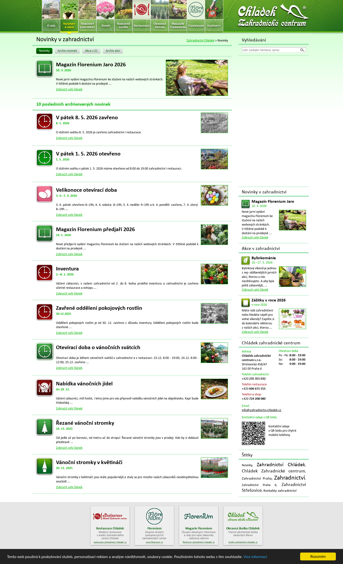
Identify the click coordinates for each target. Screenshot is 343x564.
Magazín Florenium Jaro (273, 201)
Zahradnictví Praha (257, 479)
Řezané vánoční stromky (85, 423)
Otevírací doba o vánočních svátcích (98, 348)
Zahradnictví (289, 478)
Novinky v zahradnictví (264, 192)
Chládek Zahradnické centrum (273, 471)
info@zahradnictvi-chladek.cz (261, 410)
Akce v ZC (91, 51)
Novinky (44, 51)
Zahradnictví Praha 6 (259, 485)
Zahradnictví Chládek (200, 40)
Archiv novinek (67, 51)
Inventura (67, 269)
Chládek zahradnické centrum (271, 343)
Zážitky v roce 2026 (269, 300)
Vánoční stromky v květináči (89, 463)
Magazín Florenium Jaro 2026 (91, 65)
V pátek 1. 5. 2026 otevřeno (88, 154)
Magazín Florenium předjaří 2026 (95, 230)
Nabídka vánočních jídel (84, 384)
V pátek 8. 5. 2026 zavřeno (87, 118)
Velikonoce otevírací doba (86, 190)
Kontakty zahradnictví (280, 491)
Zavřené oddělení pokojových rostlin (99, 308)
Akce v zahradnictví (261, 248)
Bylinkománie (264, 258)
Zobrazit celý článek (69, 89)
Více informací (255, 556)
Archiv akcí (113, 51)
